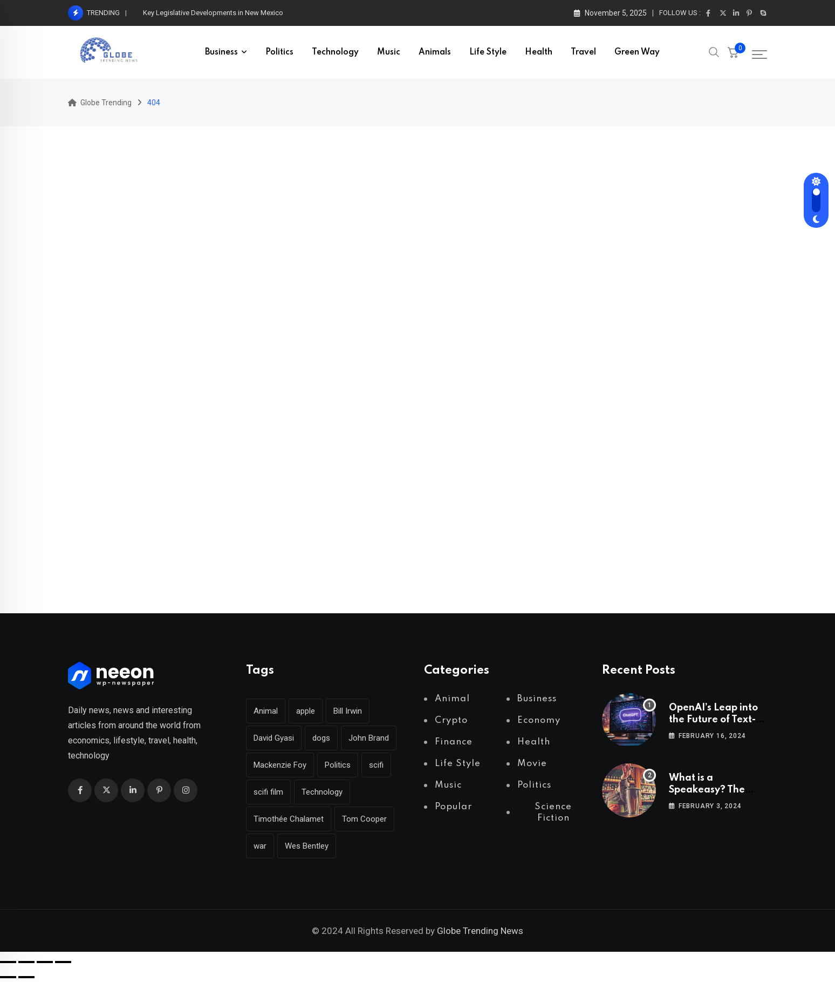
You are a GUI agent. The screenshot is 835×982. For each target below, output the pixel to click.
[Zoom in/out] (8, 962)
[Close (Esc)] (63, 962)
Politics (279, 52)
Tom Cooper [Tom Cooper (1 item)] (364, 819)
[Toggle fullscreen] (26, 962)
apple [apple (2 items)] (305, 711)
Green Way (637, 52)
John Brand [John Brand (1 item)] (368, 738)
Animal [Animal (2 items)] (266, 711)
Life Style (488, 52)
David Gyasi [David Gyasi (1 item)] (274, 738)
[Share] (45, 962)
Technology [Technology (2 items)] (322, 792)
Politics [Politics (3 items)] (338, 765)
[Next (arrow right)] (26, 977)
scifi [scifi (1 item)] (376, 765)
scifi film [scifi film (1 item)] (268, 792)
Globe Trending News (480, 930)
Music (388, 52)
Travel (583, 52)
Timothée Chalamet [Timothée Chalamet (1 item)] (289, 819)
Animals (435, 52)
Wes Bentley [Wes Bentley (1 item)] (306, 846)
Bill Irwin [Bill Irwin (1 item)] (347, 711)
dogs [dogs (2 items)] (321, 738)
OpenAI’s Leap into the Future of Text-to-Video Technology (717, 720)
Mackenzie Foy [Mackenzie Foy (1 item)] (280, 765)
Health (538, 52)
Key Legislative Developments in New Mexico (213, 13)
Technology (335, 52)
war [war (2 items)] (260, 846)
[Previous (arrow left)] (8, 977)
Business (221, 52)
